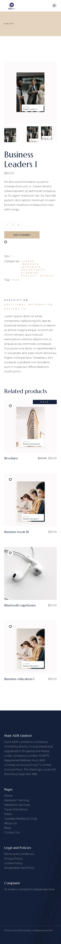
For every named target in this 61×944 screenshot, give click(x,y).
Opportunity (33, 270)
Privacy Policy (13, 858)
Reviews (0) (15, 309)
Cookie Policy (13, 863)
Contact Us (11, 832)
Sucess (47, 276)
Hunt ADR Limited (21, 930)
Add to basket (21, 235)
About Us (10, 823)
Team (15, 280)
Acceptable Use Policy (19, 867)
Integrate (31, 267)
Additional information (28, 304)
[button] (5, 242)
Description (16, 300)
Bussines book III (16, 532)
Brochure (11, 458)
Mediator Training (16, 800)
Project (29, 276)
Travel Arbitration (16, 809)
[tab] (16, 300)
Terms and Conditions (19, 854)
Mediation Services (17, 804)
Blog (7, 827)
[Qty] (13, 225)
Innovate (30, 264)
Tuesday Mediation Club (20, 818)
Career (28, 261)
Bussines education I (19, 679)
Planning (30, 273)
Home (8, 795)
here (51, 889)
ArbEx (8, 814)
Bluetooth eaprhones (20, 605)
